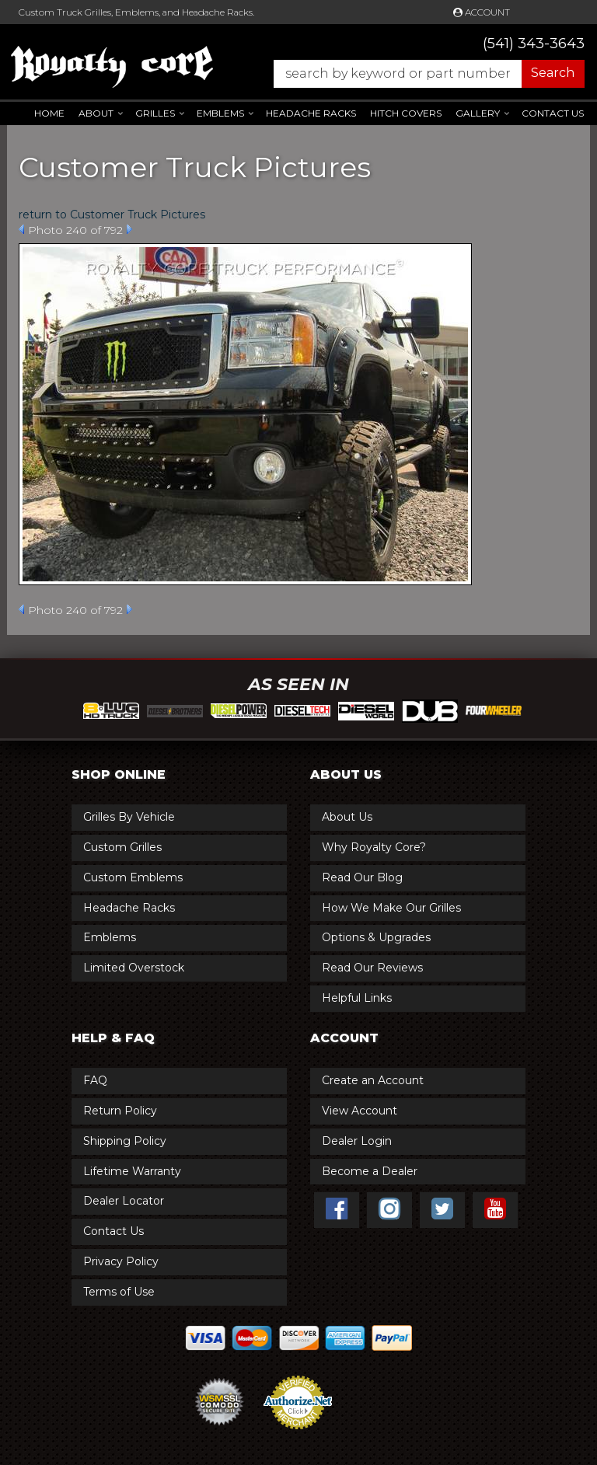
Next (129, 229)
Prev (21, 229)
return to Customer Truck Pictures (112, 214)
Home (49, 113)
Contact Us (553, 113)
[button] (421, 74)
